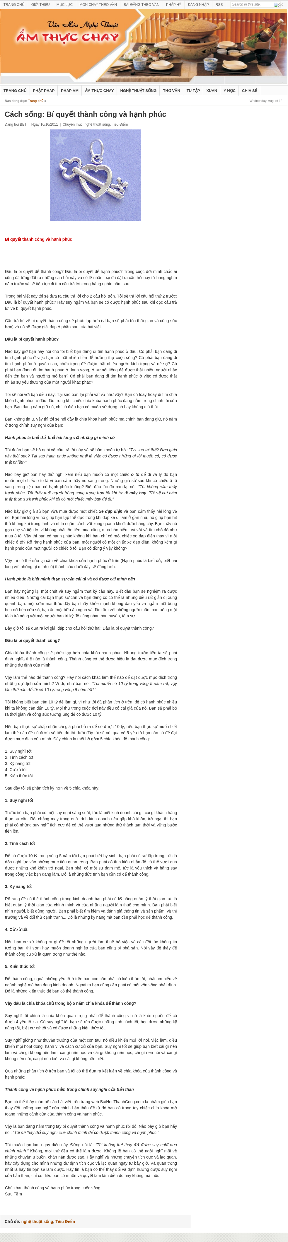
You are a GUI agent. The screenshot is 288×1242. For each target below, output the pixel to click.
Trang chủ (36, 100)
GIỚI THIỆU (40, 5)
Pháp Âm (70, 90)
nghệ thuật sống (138, 90)
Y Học (230, 90)
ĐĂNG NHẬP (198, 5)
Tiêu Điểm (120, 124)
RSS (219, 5)
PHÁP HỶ (173, 5)
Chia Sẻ (249, 90)
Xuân (211, 90)
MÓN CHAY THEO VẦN (98, 5)
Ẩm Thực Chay (99, 90)
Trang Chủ (15, 90)
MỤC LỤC (65, 5)
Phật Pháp (44, 90)
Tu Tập (193, 90)
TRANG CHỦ (14, 5)
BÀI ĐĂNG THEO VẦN (141, 5)
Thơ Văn (171, 90)
